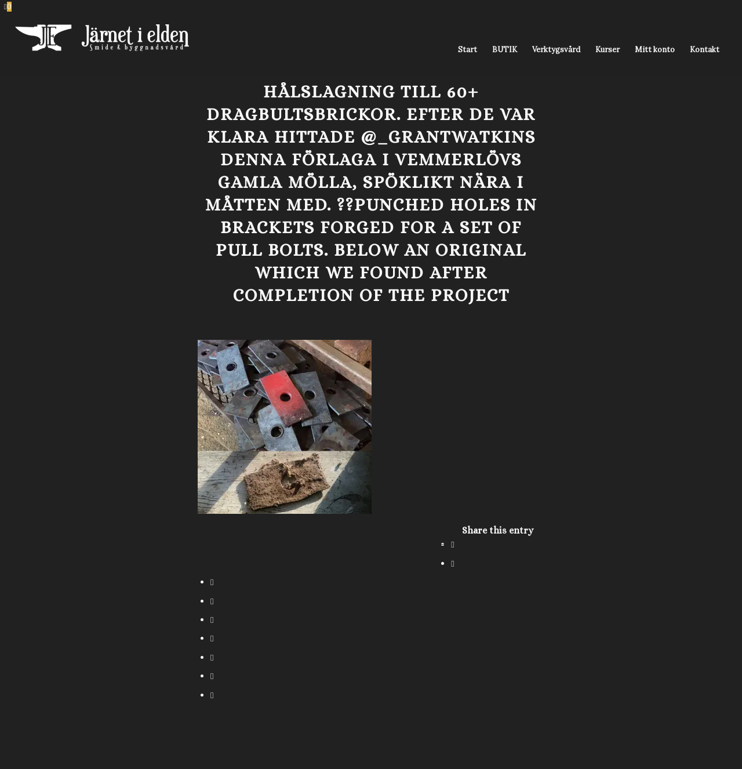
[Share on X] (452, 563)
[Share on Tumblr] (211, 638)
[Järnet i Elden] (102, 49)
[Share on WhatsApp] (211, 581)
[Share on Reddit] (211, 675)
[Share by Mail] (211, 695)
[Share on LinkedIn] (211, 619)
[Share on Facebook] (452, 544)
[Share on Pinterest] (211, 601)
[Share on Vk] (211, 657)
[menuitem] (467, 49)
